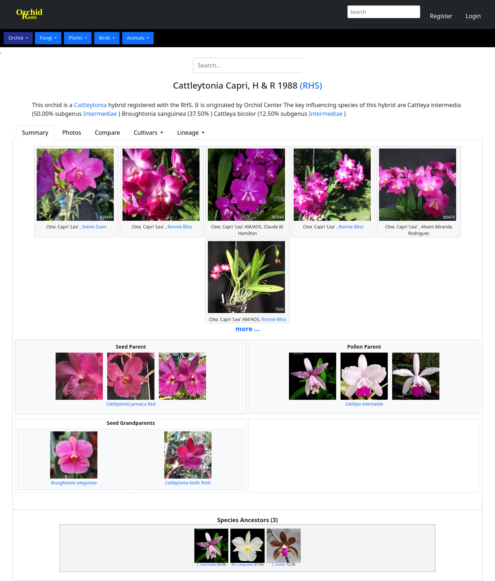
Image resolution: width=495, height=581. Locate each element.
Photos (71, 133)
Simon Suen (94, 227)
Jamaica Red (130, 404)
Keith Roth (188, 483)
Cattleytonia (90, 105)
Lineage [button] (188, 133)
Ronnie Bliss (180, 227)
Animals (136, 37)
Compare (107, 133)
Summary (35, 133)
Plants (76, 37)
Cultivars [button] (146, 133)
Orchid (16, 37)
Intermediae (100, 114)
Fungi (46, 37)
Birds (105, 37)
